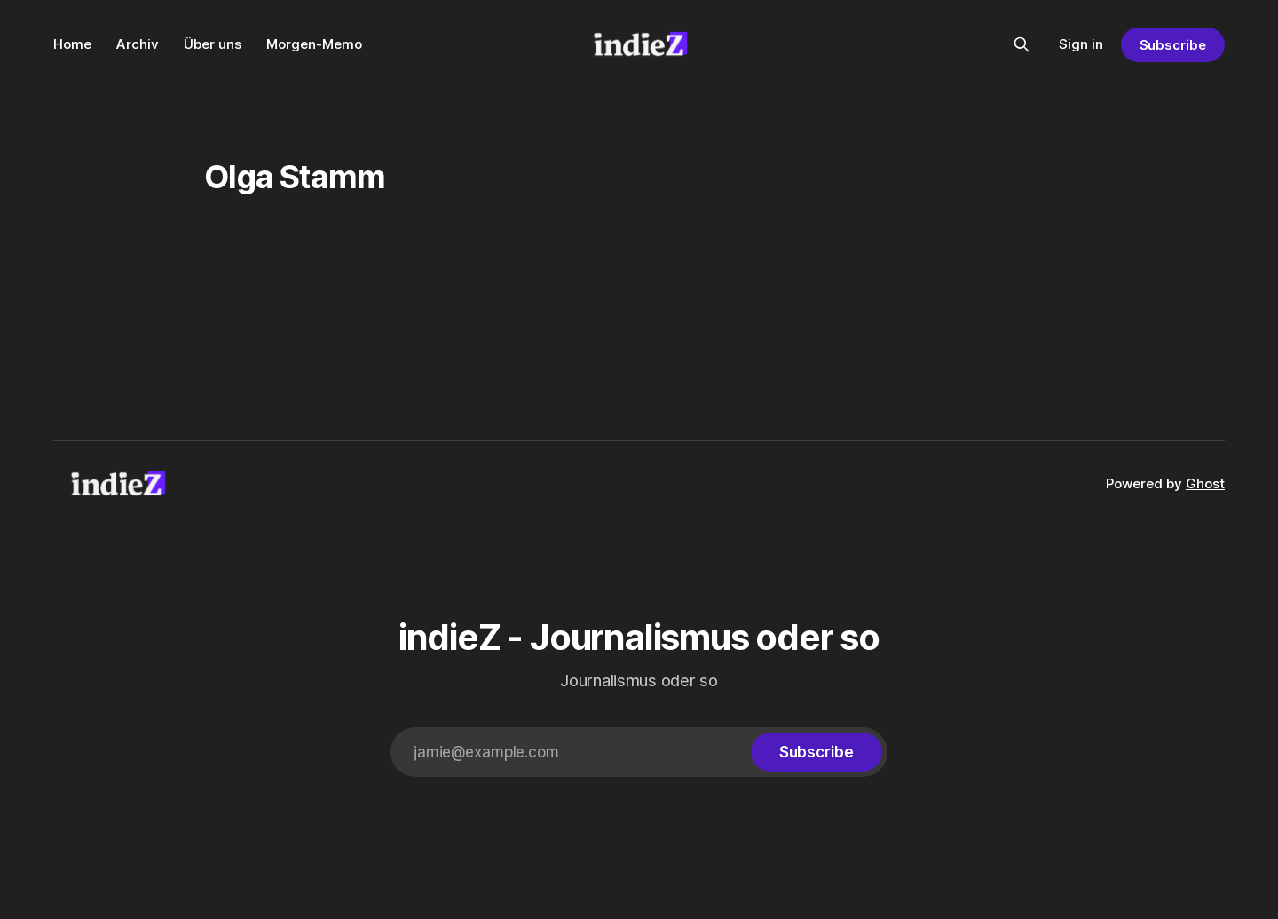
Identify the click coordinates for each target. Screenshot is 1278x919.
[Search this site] (1021, 44)
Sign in (1081, 44)
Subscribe (1173, 44)
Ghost (1205, 483)
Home (72, 44)
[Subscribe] (816, 752)
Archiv (137, 44)
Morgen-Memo (314, 44)
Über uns (212, 44)
